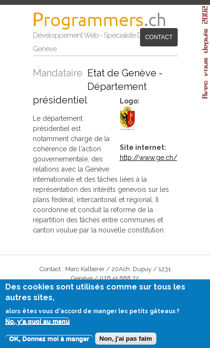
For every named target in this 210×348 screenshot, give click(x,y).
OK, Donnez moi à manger (49, 342)
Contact (104, 56)
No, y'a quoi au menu (37, 325)
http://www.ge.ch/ (153, 144)
